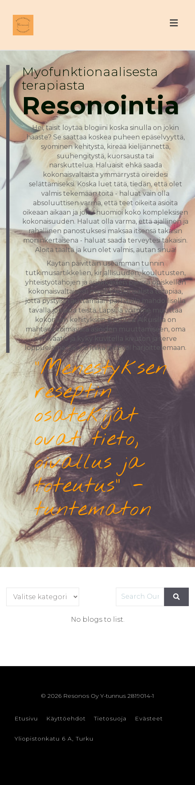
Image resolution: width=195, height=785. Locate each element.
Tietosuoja (110, 718)
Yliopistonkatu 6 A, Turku (54, 738)
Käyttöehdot (66, 718)
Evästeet (149, 718)
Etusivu (26, 718)
